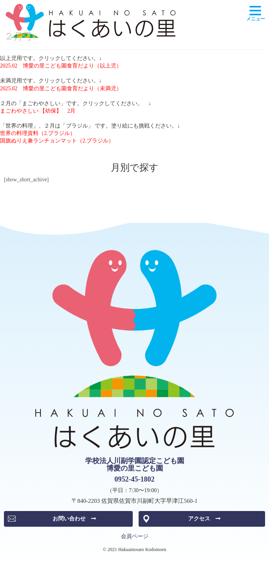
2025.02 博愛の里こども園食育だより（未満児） (61, 88)
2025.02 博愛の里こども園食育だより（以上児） (61, 66)
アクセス (204, 519)
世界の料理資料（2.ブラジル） (37, 133)
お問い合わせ (74, 519)
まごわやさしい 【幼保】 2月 (37, 111)
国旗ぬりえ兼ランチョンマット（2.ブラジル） (57, 141)
